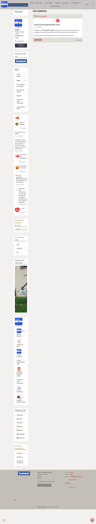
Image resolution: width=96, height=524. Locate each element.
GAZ (18, 250)
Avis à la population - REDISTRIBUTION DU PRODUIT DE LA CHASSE (21, 184)
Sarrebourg (20, 471)
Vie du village (49, 3)
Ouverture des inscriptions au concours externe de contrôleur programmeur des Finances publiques (23, 201)
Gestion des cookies (54, 521)
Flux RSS (68, 497)
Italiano (20, 439)
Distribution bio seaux (23, 172)
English (20, 431)
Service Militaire (22, 128)
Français (20, 427)
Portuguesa (21, 451)
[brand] (13, 5)
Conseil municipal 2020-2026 (20, 370)
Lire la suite (38, 40)
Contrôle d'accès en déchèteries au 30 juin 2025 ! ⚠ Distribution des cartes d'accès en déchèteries (20, 149)
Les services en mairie (20, 112)
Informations (76, 3)
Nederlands (21, 447)
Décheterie (20, 399)
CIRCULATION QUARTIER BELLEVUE (47, 26)
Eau (18, 258)
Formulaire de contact (21, 46)
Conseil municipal (19, 360)
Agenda (58, 3)
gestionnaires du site (76, 491)
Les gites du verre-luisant (20, 476)
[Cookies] (4, 520)
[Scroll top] (92, 520)
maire (71, 489)
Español (20, 435)
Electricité (19, 254)
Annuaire (66, 3)
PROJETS (19, 99)
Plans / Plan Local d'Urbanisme (20, 105)
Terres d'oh (20, 467)
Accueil (32, 3)
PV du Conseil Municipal (21, 339)
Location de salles (20, 350)
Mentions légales (41, 521)
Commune (39, 3)
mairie (71, 487)
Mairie (18, 81)
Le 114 (22, 214)
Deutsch (20, 443)
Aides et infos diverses (21, 94)
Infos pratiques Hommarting (20, 87)
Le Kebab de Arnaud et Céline (20, 409)
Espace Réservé (55, 6)
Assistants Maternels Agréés (20, 380)
